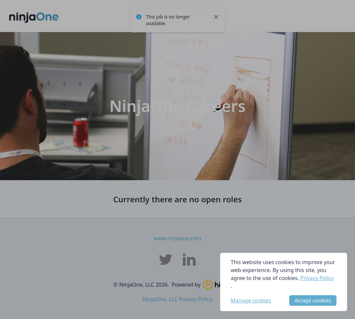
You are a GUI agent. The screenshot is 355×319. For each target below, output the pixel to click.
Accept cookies (313, 300)
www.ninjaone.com (177, 238)
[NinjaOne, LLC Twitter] (165, 259)
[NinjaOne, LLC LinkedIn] (189, 259)
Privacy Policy (317, 278)
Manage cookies (251, 300)
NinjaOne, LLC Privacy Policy (178, 299)
